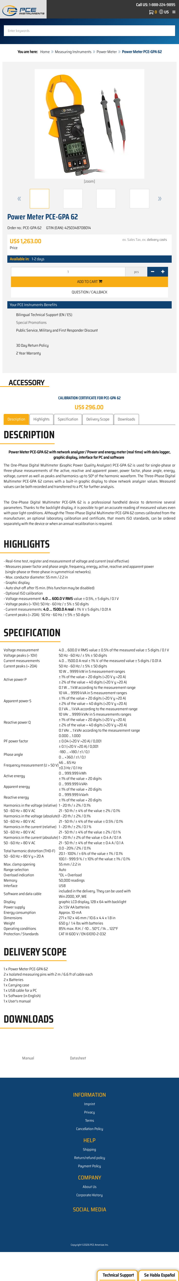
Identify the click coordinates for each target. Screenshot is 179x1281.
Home (45, 52)
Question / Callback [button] (89, 292)
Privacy (89, 1112)
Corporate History (89, 1195)
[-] (152, 272)
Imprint (89, 1104)
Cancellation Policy (89, 1129)
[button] (19, 198)
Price (14, 248)
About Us (90, 1187)
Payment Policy (89, 1166)
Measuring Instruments (73, 52)
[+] (163, 272)
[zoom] (89, 126)
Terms (89, 1120)
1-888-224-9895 (162, 5)
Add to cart (89, 282)
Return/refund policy (89, 1158)
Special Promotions (31, 322)
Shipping (89, 1149)
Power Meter (107, 52)
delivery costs (157, 239)
